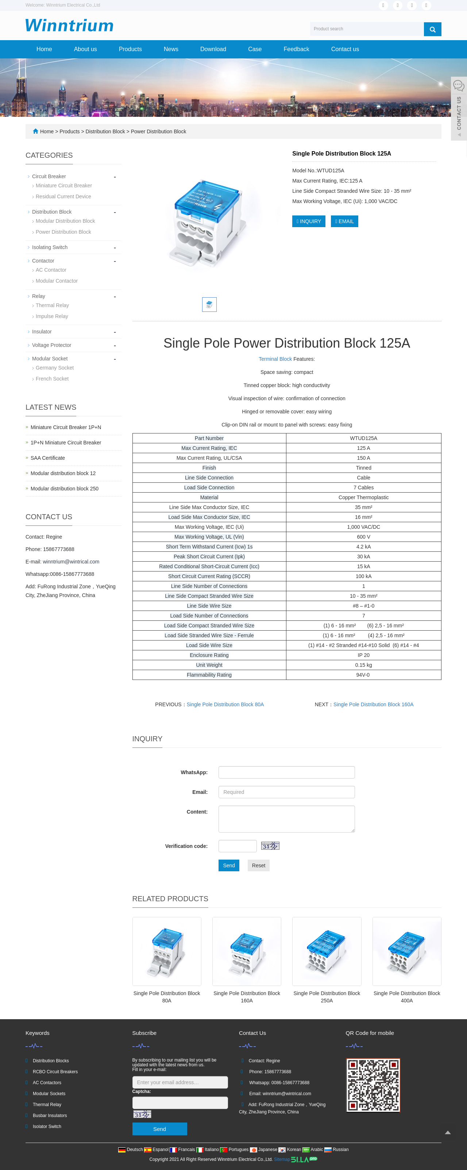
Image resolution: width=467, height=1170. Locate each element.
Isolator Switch (47, 1126)
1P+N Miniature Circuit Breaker (66, 443)
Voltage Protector (51, 345)
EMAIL (344, 221)
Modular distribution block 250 (65, 489)
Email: (200, 792)
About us (85, 49)
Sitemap (282, 1159)
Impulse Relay (52, 316)
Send (229, 865)
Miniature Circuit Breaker (64, 185)
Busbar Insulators (50, 1115)
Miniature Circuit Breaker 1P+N (66, 427)
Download (213, 49)
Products (130, 49)
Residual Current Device (63, 196)
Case (255, 49)
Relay (38, 296)
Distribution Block (105, 131)
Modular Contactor (57, 281)
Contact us (345, 49)
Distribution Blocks (51, 1060)
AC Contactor (51, 270)
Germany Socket (55, 368)
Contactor (43, 261)
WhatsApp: (194, 772)
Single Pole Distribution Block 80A (225, 704)
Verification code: (186, 846)
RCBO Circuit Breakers (55, 1071)
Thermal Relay (52, 305)
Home (44, 49)
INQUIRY (309, 221)
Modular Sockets (49, 1093)
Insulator (42, 331)
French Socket (52, 379)
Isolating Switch (49, 247)
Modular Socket (49, 359)
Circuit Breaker (49, 176)
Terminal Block (275, 359)
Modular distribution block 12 (63, 473)
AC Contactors (47, 1082)
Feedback (296, 49)
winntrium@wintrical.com (71, 562)
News (171, 49)
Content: (197, 812)
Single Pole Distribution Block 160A (373, 704)
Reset (259, 865)
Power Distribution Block (158, 131)
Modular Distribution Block (65, 221)
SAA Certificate (48, 458)
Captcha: (141, 1091)
